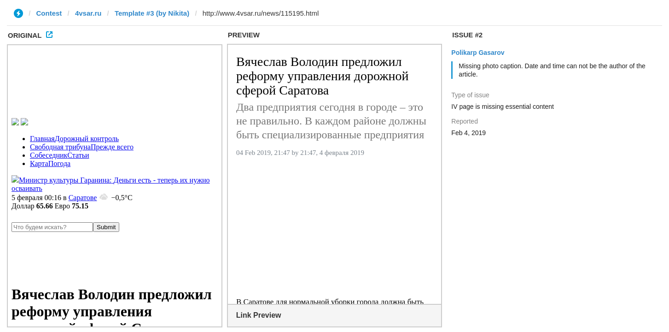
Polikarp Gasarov (477, 52)
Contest (49, 13)
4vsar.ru (88, 13)
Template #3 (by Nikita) (152, 13)
